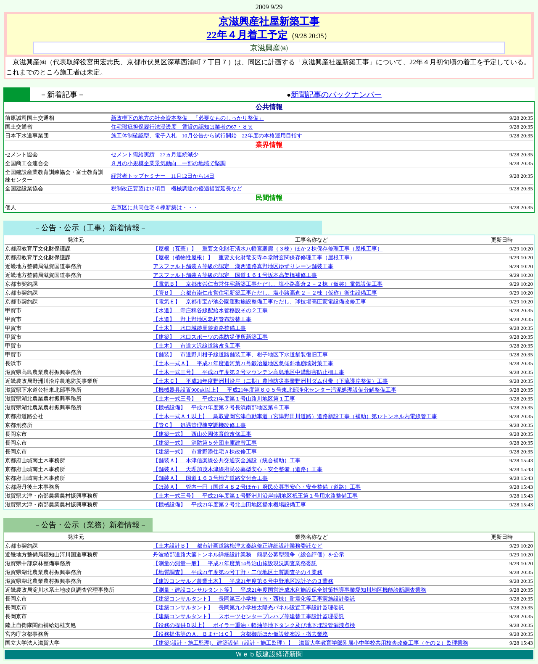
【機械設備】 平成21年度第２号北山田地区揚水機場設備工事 (229, 504)
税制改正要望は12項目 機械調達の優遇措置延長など (176, 188)
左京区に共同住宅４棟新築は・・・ (154, 207)
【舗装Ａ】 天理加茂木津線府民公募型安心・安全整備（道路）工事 (237, 469)
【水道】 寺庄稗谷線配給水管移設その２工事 (210, 310)
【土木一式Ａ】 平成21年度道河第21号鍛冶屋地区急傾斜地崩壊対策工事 (243, 363)
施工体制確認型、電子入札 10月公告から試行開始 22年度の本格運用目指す (206, 135)
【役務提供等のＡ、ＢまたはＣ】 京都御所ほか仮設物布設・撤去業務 (240, 634)
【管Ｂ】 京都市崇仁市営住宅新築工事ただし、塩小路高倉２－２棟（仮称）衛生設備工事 (265, 293)
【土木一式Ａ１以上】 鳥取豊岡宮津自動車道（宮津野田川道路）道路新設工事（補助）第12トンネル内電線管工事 (295, 416)
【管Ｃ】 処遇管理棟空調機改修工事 (199, 425)
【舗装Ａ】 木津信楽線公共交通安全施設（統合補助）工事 (227, 460)
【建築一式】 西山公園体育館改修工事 (202, 434)
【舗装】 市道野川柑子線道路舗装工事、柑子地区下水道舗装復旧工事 (240, 354)
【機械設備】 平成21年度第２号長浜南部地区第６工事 (221, 407)
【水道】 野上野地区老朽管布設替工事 (202, 319)
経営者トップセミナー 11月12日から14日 (163, 176)
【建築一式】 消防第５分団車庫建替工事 (205, 443)
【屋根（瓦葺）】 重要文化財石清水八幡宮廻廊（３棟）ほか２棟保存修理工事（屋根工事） (267, 248)
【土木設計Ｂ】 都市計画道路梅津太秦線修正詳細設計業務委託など (237, 546)
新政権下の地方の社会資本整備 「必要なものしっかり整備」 (187, 118)
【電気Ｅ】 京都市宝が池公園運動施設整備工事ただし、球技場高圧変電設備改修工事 (259, 301)
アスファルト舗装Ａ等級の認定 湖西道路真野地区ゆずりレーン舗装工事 (243, 266)
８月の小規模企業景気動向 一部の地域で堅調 (168, 163)
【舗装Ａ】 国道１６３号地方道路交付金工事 (210, 478)
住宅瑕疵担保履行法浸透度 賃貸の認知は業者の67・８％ (182, 127)
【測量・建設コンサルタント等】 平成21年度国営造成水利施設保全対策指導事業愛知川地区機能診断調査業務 (289, 590)
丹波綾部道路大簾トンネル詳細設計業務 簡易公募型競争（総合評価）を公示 (248, 554)
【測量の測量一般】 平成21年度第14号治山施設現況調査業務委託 (235, 563)
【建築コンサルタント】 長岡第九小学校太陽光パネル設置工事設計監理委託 (248, 607)
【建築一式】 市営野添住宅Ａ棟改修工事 (205, 451)
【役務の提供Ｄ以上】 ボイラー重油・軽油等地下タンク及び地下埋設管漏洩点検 (254, 625)
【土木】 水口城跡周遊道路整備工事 (199, 328)
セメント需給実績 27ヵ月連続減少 (154, 154)
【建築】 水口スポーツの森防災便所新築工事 (210, 337)
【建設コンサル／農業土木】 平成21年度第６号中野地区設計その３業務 (243, 581)
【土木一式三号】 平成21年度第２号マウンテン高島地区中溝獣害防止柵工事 (248, 372)
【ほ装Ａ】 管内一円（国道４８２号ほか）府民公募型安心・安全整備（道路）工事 (257, 487)
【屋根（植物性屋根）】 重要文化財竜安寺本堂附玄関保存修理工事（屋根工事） (254, 257)
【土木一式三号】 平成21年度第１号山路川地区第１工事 (224, 398)
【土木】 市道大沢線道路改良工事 (196, 346)
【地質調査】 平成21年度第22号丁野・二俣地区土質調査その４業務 (237, 572)
